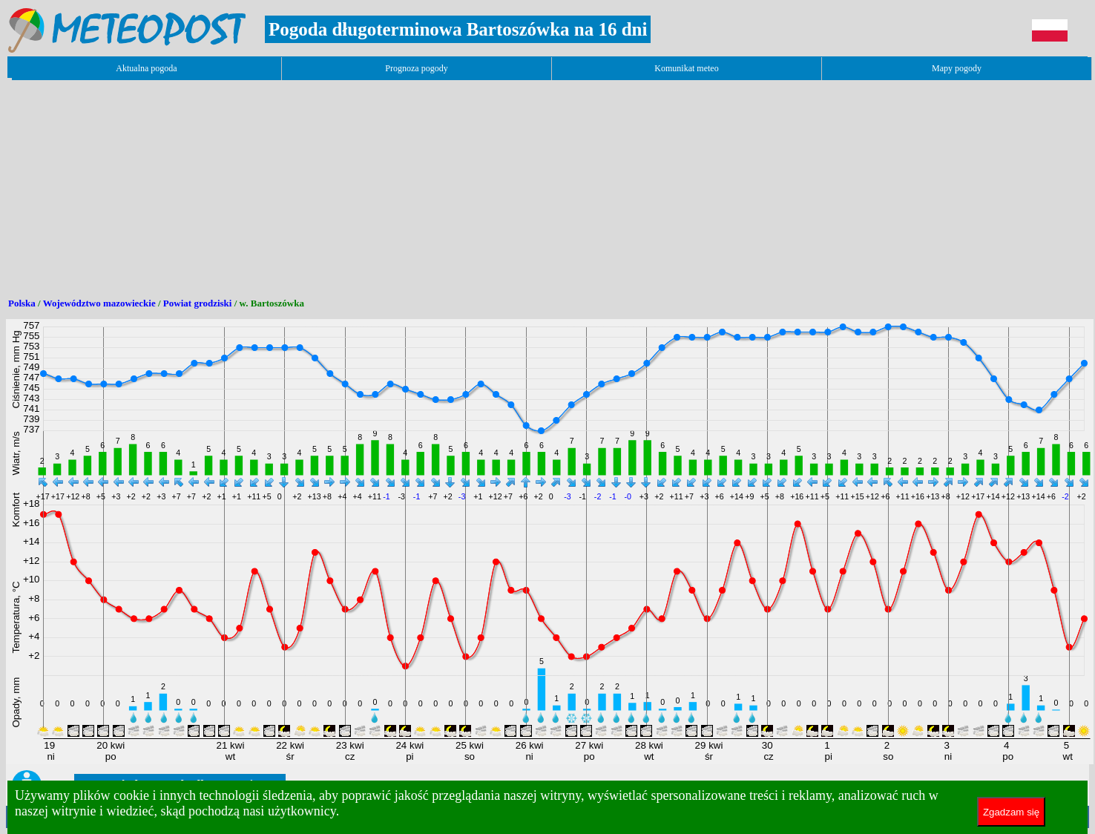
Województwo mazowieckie (99, 303)
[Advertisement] (276, 183)
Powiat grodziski (197, 303)
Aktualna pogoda (146, 68)
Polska (22, 303)
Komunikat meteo (686, 68)
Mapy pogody (956, 68)
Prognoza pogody (416, 68)
